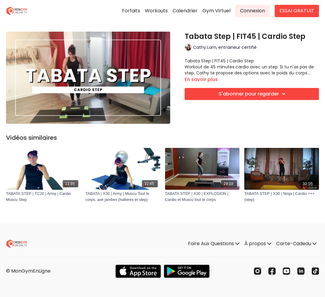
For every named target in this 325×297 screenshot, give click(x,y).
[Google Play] (187, 271)
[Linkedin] (301, 271)
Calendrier (185, 10)
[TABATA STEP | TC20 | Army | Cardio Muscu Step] (43, 196)
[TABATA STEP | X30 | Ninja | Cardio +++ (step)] (281, 196)
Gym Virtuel (216, 10)
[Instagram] (257, 271)
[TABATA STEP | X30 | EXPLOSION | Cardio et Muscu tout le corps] (202, 196)
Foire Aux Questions (213, 243)
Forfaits (131, 10)
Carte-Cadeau (296, 243)
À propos (257, 243)
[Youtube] (286, 271)
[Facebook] (272, 271)
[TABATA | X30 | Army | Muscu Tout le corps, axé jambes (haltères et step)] (123, 196)
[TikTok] (315, 271)
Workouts (156, 10)
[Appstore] (138, 271)
